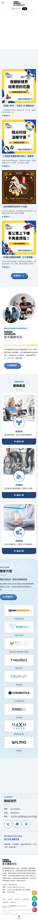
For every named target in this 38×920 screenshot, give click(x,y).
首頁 (3, 899)
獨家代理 (18, 899)
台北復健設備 (26, 910)
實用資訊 (5, 902)
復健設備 (10, 910)
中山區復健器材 (6, 912)
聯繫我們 (13, 902)
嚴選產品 (26, 899)
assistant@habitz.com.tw (16, 887)
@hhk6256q (13, 885)
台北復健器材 (17, 910)
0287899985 (11, 892)
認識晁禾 (10, 899)
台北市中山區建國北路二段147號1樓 (18, 890)
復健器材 (4, 910)
